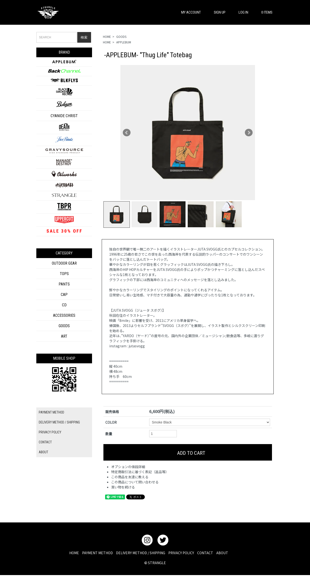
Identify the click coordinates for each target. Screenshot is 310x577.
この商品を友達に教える (129, 476)
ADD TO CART (187, 452)
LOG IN (241, 12)
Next (249, 133)
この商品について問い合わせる (135, 481)
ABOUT (43, 452)
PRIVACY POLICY (50, 432)
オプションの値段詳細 (128, 466)
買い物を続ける (123, 487)
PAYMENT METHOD (51, 412)
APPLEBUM (123, 42)
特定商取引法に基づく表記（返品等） (140, 471)
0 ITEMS (264, 12)
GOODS (121, 36)
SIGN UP (217, 12)
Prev (127, 133)
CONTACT (45, 442)
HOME (107, 36)
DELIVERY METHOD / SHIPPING (59, 422)
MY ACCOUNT (189, 12)
